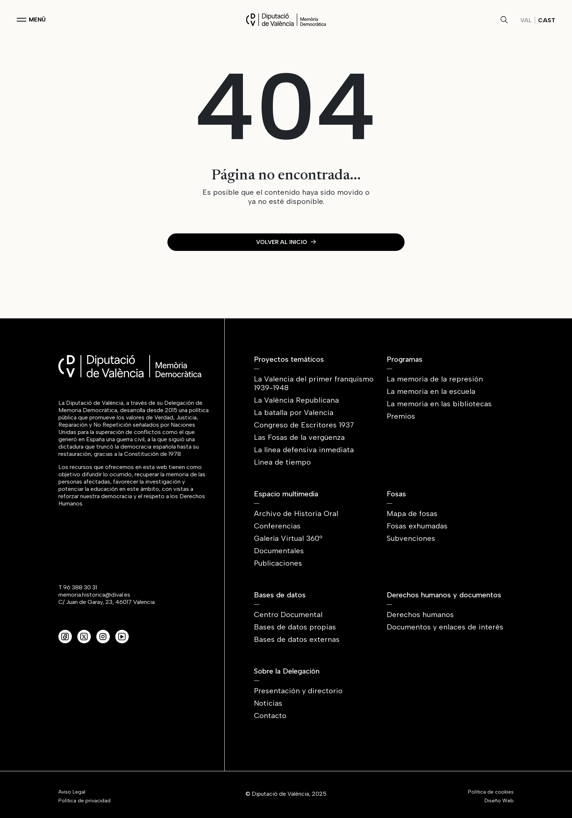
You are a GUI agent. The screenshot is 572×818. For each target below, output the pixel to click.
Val (526, 20)
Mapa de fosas (412, 513)
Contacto (270, 715)
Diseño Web (499, 800)
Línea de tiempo (282, 462)
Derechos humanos (420, 614)
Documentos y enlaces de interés (445, 627)
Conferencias (277, 526)
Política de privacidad (84, 800)
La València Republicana (296, 400)
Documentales (279, 550)
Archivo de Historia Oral (296, 513)
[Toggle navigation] (31, 19)
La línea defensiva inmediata (304, 449)
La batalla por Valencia (293, 412)
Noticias (268, 703)
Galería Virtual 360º (288, 538)
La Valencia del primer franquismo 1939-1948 (314, 383)
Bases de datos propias (295, 627)
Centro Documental (288, 614)
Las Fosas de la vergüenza (299, 437)
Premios (401, 416)
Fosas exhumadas (417, 526)
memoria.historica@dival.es (94, 594)
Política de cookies (491, 792)
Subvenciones (411, 538)
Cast (546, 20)
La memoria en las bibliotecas (439, 403)
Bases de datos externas (297, 639)
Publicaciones (278, 563)
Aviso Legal (71, 792)
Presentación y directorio (298, 690)
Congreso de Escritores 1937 (304, 424)
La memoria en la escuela (431, 391)
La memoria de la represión (435, 379)
